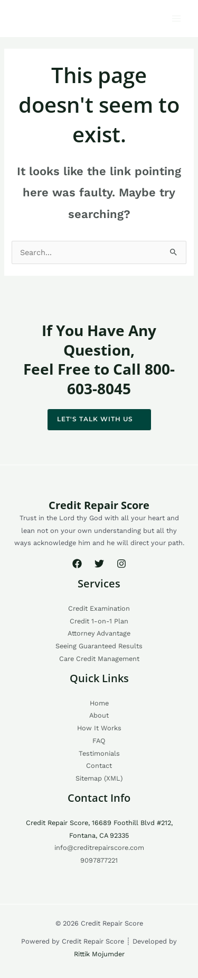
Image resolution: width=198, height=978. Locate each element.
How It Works (99, 728)
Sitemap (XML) (99, 778)
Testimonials (99, 753)
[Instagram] (121, 563)
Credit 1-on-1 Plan (99, 621)
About (99, 715)
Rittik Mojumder (99, 954)
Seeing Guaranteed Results (99, 646)
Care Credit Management (99, 659)
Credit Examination (99, 608)
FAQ (99, 741)
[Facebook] (77, 563)
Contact (99, 765)
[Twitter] (99, 563)
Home (99, 703)
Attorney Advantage (99, 633)
